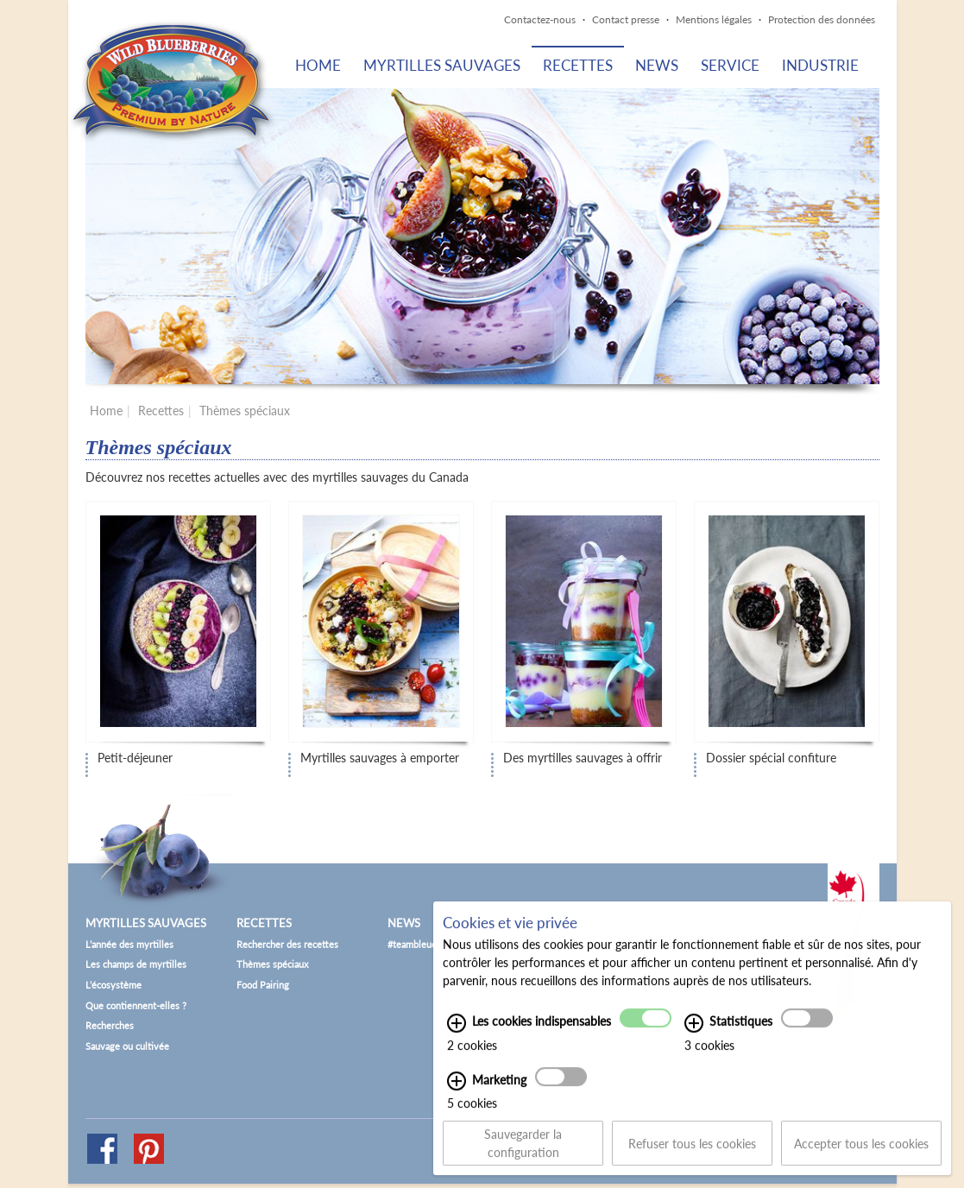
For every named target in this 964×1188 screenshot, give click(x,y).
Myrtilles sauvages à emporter (379, 758)
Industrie (820, 65)
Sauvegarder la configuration (523, 1153)
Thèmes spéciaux (244, 410)
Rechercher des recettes (287, 944)
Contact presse (625, 19)
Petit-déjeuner (135, 758)
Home (318, 65)
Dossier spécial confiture (771, 758)
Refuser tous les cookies (692, 1153)
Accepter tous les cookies (861, 1153)
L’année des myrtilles (129, 944)
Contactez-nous (540, 19)
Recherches (109, 1025)
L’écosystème (113, 984)
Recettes (578, 65)
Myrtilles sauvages (441, 65)
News (656, 65)
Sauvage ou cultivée (127, 1046)
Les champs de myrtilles (135, 964)
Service (730, 65)
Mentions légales (714, 19)
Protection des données (821, 19)
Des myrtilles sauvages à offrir (582, 758)
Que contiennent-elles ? (135, 1005)
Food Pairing (262, 984)
